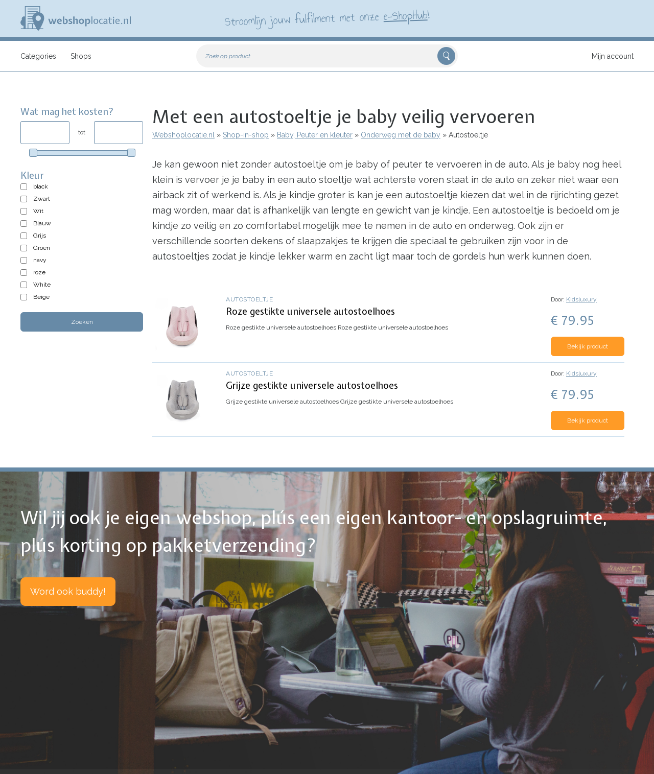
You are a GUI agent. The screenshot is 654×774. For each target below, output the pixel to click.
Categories (38, 56)
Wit (38, 211)
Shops (81, 56)
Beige (41, 296)
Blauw (42, 223)
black (40, 186)
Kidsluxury (581, 299)
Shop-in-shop (246, 135)
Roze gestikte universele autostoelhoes (310, 311)
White (42, 284)
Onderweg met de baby (400, 135)
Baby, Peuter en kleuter (315, 135)
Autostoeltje (249, 299)
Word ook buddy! (68, 591)
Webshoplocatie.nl (183, 135)
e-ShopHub (405, 15)
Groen (41, 247)
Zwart (41, 198)
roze (39, 272)
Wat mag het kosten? (67, 111)
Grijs (39, 235)
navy (39, 260)
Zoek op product (227, 56)
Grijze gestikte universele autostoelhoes (312, 385)
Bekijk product (587, 346)
